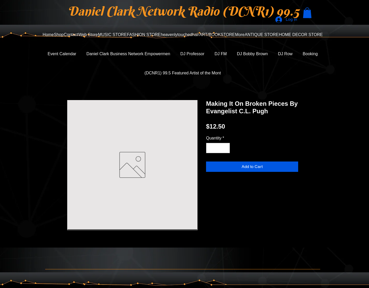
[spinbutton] (218, 148)
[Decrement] (210, 148)
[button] (307, 13)
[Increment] (225, 148)
